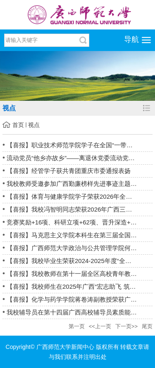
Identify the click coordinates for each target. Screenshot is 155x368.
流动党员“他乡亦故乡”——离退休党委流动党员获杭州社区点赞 (80, 157)
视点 (34, 125)
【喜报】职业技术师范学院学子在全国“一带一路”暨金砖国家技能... (80, 145)
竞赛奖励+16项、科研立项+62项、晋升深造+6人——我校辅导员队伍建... (80, 222)
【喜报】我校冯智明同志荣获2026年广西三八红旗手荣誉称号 (80, 209)
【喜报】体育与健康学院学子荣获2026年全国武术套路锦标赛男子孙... (80, 196)
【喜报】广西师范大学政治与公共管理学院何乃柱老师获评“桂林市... (80, 247)
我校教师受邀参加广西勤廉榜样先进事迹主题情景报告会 (80, 183)
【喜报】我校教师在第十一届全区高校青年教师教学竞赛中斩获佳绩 (80, 273)
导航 (131, 39)
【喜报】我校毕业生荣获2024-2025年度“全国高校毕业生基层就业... (80, 260)
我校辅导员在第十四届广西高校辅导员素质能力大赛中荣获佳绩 (80, 312)
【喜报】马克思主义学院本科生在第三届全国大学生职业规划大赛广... (80, 235)
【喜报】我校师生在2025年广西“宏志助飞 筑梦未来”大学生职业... (80, 286)
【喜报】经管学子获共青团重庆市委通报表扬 (69, 170)
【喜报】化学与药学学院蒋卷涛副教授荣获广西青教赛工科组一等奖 (80, 299)
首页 (18, 125)
